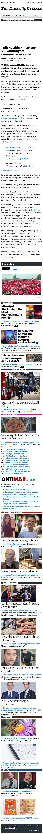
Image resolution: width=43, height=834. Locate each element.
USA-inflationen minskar (16, 469)
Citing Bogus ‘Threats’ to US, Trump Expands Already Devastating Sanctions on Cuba (20, 493)
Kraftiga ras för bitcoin (15, 454)
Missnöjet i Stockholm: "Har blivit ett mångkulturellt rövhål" (12, 312)
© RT (39, 297)
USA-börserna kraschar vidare (18, 467)
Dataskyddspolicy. (9, 828)
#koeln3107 (11, 148)
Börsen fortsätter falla (14, 473)
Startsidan (8, 15)
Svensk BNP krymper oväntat (17, 460)
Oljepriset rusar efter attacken (18, 458)
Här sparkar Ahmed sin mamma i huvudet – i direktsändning (28, 336)
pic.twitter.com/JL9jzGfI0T (17, 159)
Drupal (37, 830)
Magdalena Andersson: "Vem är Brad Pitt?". (20, 791)
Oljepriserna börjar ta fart (16, 449)
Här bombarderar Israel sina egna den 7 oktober (12, 358)
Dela (15, 269)
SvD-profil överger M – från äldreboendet (19, 571)
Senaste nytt (21, 15)
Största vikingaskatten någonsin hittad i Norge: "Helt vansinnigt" (21, 638)
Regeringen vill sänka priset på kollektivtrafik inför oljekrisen (20, 404)
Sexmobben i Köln (11, 170)
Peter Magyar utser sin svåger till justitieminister (15, 702)
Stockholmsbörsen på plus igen (18, 471)
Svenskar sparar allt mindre (17, 462)
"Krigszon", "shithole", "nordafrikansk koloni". (21, 321)
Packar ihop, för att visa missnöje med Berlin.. (21, 610)
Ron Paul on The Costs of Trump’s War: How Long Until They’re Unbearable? (20, 502)
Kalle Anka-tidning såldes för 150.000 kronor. (21, 818)
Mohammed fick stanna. (12, 544)
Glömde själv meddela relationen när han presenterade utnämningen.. (18, 709)
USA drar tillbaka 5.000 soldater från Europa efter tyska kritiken (20, 605)
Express (37, 210)
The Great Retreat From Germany (16, 489)
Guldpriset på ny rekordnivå (17, 452)
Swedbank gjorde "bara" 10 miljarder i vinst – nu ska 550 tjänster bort (21, 436)
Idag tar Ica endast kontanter (17, 464)
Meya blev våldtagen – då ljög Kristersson (19, 540)
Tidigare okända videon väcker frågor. (18, 364)
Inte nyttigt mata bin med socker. (16, 738)
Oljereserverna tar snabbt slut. (15, 409)
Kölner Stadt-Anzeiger (10, 118)
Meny (35, 15)
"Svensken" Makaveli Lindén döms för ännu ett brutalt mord (20, 669)
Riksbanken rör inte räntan (16, 456)
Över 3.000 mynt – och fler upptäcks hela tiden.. (22, 644)
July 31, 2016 (28, 166)
